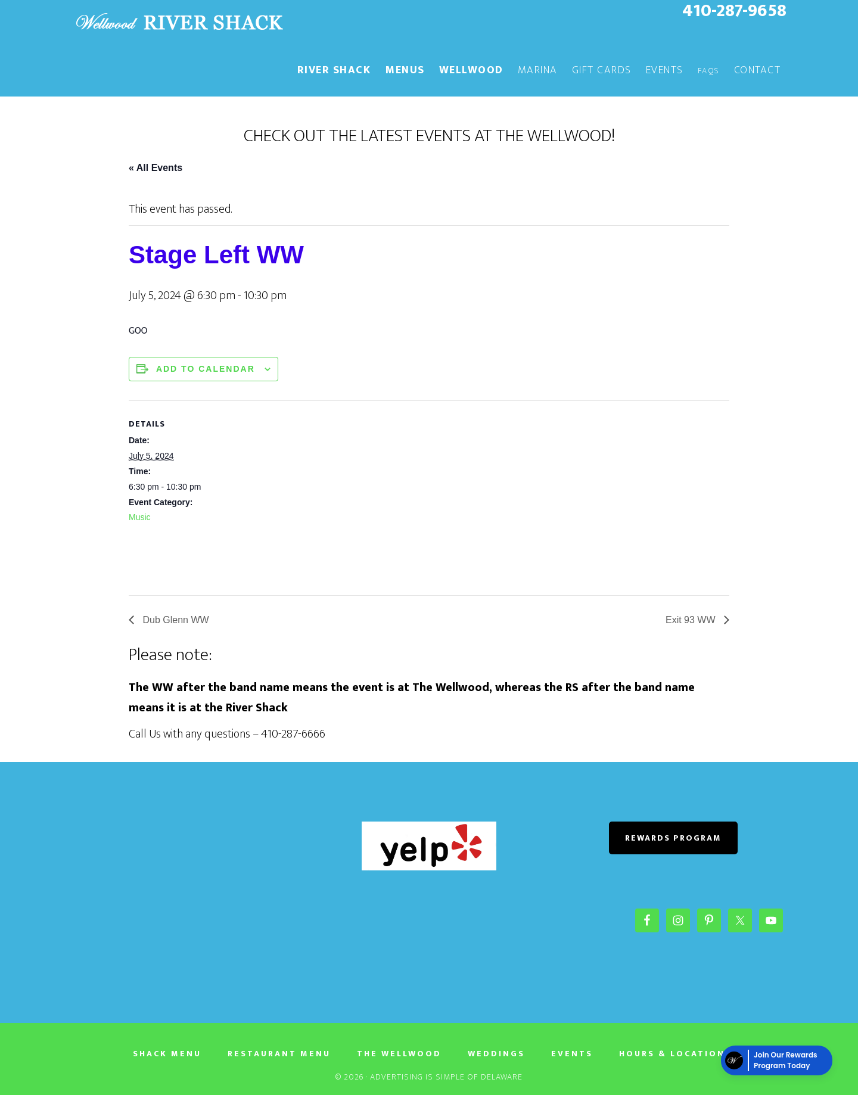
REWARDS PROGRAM (673, 838)
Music (140, 517)
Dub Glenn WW (174, 620)
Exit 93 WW (692, 620)
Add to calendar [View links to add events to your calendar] (205, 369)
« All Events (155, 168)
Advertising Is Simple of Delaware (446, 1077)
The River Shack (179, 22)
